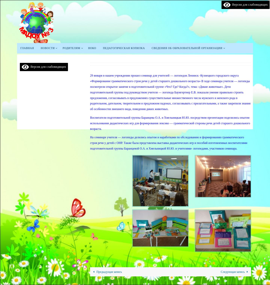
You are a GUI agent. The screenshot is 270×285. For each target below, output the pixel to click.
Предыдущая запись (107, 272)
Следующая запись (235, 272)
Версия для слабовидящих (245, 5)
